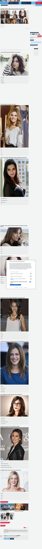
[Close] (34, 261)
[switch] (31, 273)
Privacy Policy (25, 287)
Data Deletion (16, 287)
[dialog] (21, 274)
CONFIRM (15, 284)
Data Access (20, 287)
